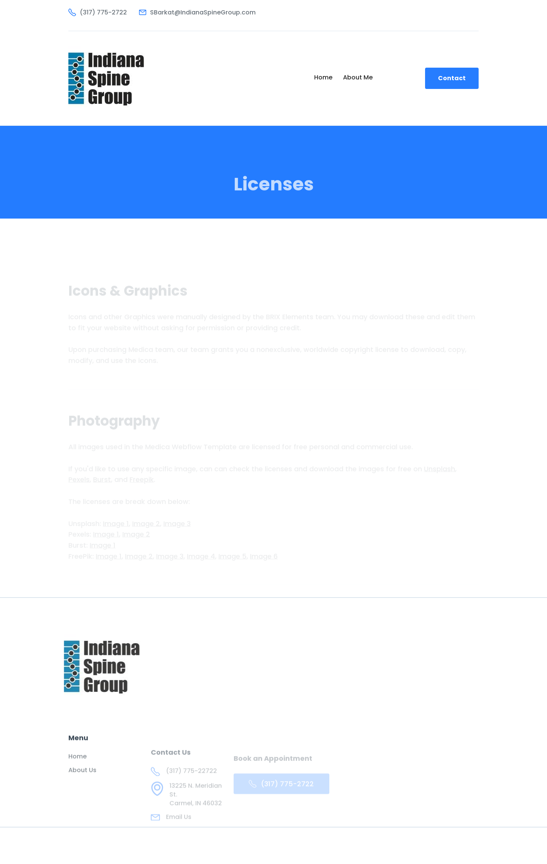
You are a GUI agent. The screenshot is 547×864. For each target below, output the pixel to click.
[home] (108, 78)
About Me (358, 77)
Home (323, 77)
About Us (82, 775)
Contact (452, 78)
